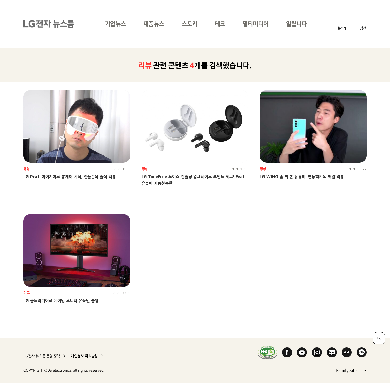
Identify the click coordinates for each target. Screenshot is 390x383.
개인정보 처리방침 (84, 356)
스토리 (189, 24)
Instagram (317, 352)
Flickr (347, 352)
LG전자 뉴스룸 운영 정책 (41, 356)
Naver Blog (332, 352)
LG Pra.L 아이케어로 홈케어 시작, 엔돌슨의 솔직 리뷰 (69, 176)
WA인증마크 (267, 352)
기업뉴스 (115, 24)
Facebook (287, 352)
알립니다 (296, 24)
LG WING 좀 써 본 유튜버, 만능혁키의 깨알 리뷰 (302, 176)
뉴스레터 (343, 28)
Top (378, 338)
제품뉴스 (153, 24)
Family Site (351, 370)
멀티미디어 (256, 24)
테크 (220, 24)
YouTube (302, 352)
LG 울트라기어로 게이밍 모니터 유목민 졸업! (61, 300)
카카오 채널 (362, 352)
